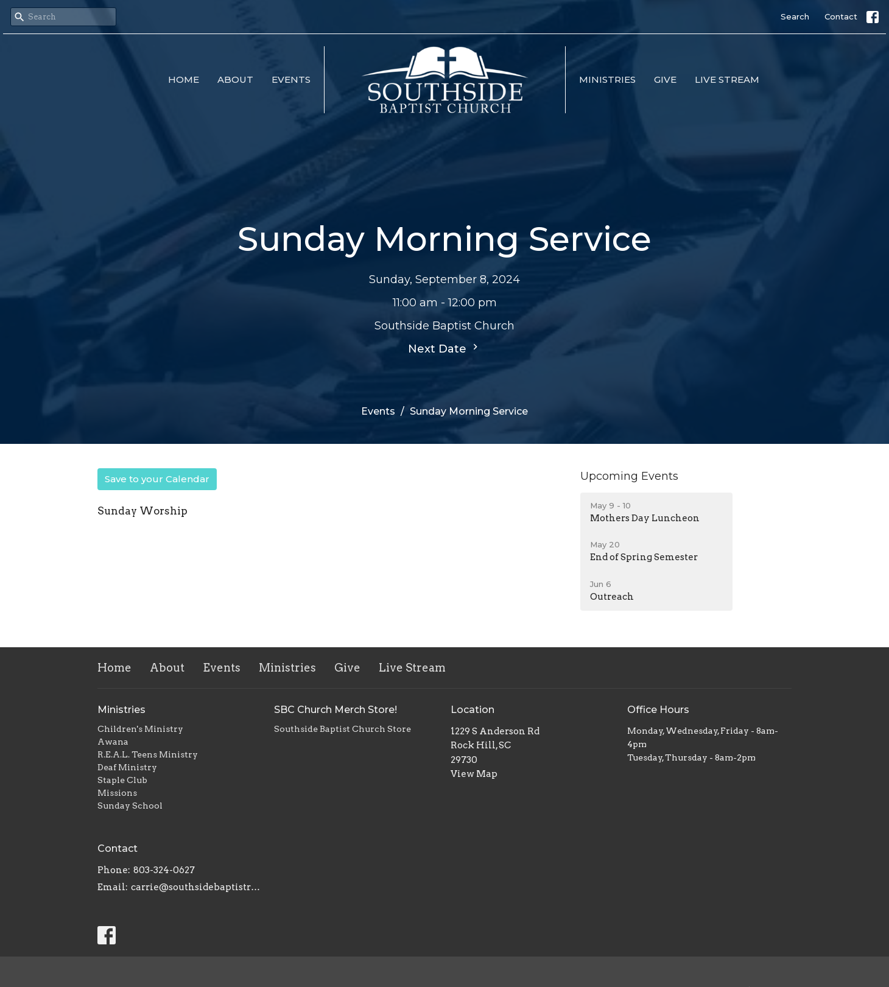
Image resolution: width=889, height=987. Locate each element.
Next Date (444, 348)
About (235, 79)
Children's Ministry (140, 729)
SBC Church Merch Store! (335, 709)
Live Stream (727, 79)
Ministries (607, 79)
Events (291, 79)
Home (183, 79)
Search (795, 16)
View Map (474, 773)
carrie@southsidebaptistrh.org (196, 887)
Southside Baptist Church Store (342, 729)
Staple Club (122, 780)
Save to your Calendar (157, 479)
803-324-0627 (164, 870)
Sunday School (130, 805)
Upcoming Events (629, 476)
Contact (840, 16)
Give (665, 79)
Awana (112, 741)
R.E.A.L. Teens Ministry (147, 754)
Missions (117, 793)
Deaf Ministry (127, 767)
